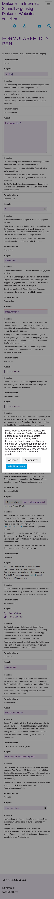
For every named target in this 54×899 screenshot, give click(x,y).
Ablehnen (13, 460)
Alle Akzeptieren (16, 466)
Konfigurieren (31, 460)
